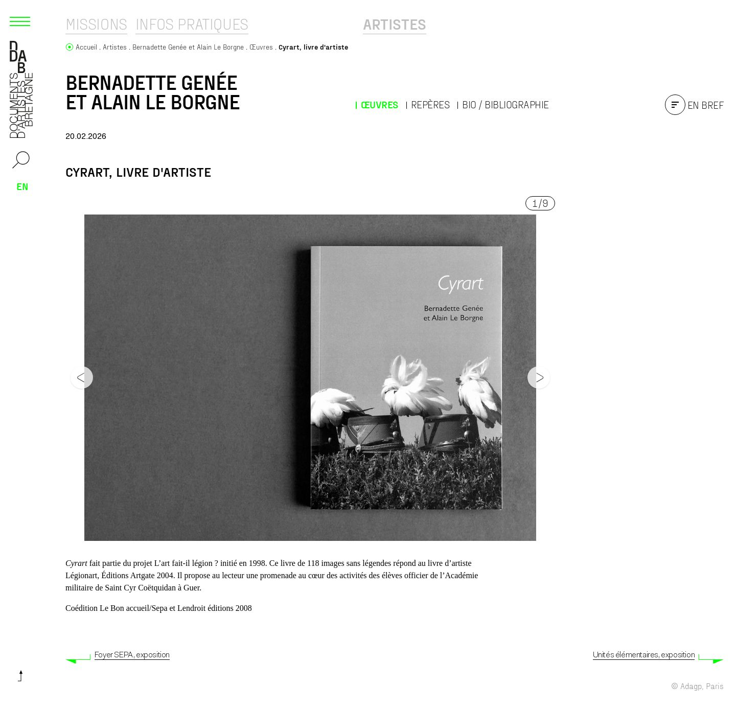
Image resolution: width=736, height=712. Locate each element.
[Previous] (82, 377)
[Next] (538, 377)
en (22, 186)
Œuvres (379, 104)
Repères (430, 104)
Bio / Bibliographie (505, 104)
